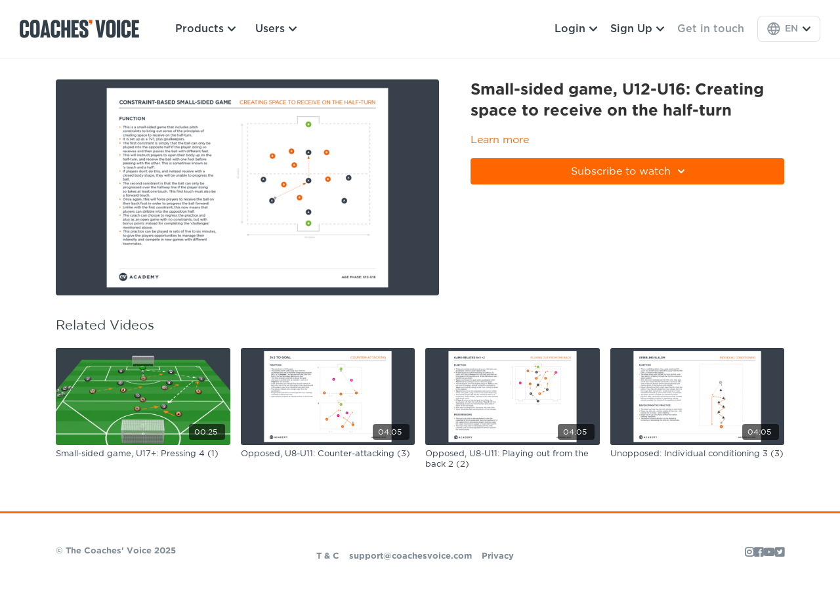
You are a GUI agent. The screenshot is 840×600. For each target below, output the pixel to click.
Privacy (498, 556)
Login (576, 29)
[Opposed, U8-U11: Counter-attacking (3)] (328, 454)
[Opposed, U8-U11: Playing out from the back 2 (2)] (512, 459)
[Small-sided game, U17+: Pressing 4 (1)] (143, 454)
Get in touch (710, 29)
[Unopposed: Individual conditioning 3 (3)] (697, 454)
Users (276, 29)
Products (205, 29)
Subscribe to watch (630, 171)
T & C (327, 556)
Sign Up (637, 29)
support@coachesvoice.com (410, 556)
